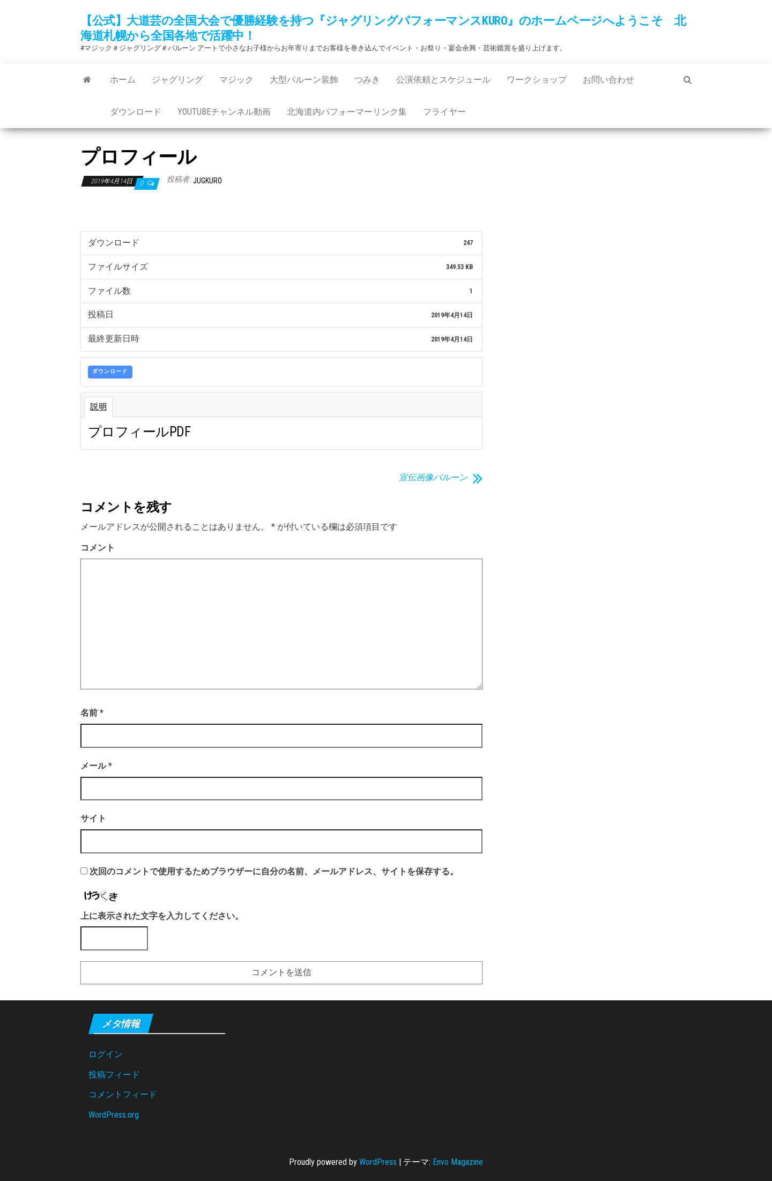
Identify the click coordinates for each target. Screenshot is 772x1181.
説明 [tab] (98, 407)
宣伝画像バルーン (433, 477)
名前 (91, 713)
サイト (93, 818)
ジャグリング (177, 80)
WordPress (378, 1162)
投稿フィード (114, 1074)
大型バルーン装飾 (304, 80)
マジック (236, 80)
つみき (367, 80)
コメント (97, 548)
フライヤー (444, 112)
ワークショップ (537, 80)
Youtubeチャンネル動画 (224, 112)
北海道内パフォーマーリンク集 (347, 112)
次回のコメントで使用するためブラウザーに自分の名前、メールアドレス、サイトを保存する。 (274, 871)
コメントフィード (122, 1094)
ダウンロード (135, 112)
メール (96, 766)
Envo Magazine (458, 1162)
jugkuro (207, 180)
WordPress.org (113, 1115)
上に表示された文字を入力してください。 (161, 916)
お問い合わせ (608, 80)
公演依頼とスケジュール (443, 80)
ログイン (105, 1054)
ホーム (123, 80)
